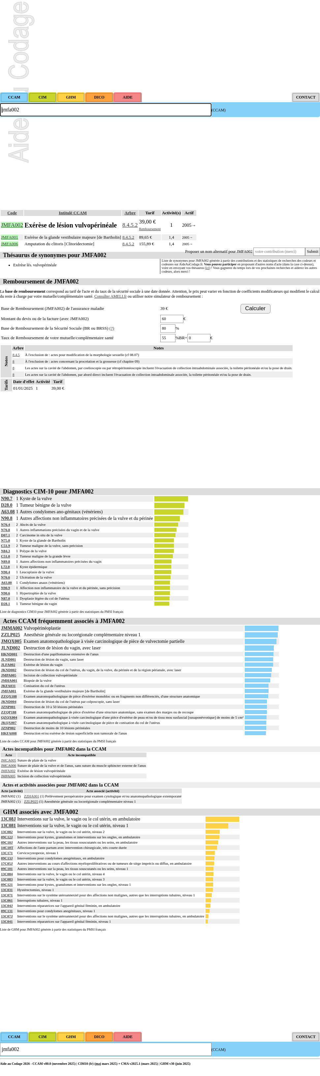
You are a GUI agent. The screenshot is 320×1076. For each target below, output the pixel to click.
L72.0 (5, 567)
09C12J (7, 837)
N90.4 (5, 572)
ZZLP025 (10, 634)
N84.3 (5, 551)
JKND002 (8, 670)
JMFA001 (8, 691)
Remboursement (150, 229)
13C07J (7, 916)
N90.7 (7, 498)
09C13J (7, 858)
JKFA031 (8, 686)
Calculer (255, 308)
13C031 (7, 890)
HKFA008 (8, 733)
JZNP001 (8, 707)
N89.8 (5, 561)
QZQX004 (9, 717)
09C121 (7, 884)
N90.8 (7, 518)
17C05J (7, 863)
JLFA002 (8, 665)
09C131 (7, 911)
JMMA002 (11, 628)
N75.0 (5, 540)
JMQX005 (11, 641)
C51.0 (5, 556)
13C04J (7, 906)
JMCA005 (8, 760)
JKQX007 (8, 723)
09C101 (7, 869)
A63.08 (8, 511)
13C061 (7, 900)
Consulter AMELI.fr (110, 296)
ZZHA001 (31, 796)
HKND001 (9, 654)
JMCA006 (8, 765)
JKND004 (8, 701)
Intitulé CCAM (73, 212)
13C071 (7, 895)
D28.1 (5, 604)
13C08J (8, 819)
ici (207, 268)
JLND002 (10, 647)
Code (12, 212)
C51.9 (5, 546)
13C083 (7, 879)
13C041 (7, 921)
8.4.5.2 (130, 225)
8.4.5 (16, 355)
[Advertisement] (160, 46)
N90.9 (5, 588)
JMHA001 (9, 680)
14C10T (7, 848)
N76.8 (5, 530)
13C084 (7, 874)
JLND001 (8, 659)
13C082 (7, 832)
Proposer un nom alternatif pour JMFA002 (218, 251)
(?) (112, 328)
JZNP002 (8, 728)
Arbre (130, 212)
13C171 (7, 853)
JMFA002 (8, 771)
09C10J (7, 842)
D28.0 (7, 505)
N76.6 (5, 577)
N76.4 (5, 524)
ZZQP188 (8, 712)
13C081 (8, 825)
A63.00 (6, 582)
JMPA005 (8, 675)
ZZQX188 (9, 696)
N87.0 (5, 598)
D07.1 (5, 535)
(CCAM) (218, 110)
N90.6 (5, 593)
